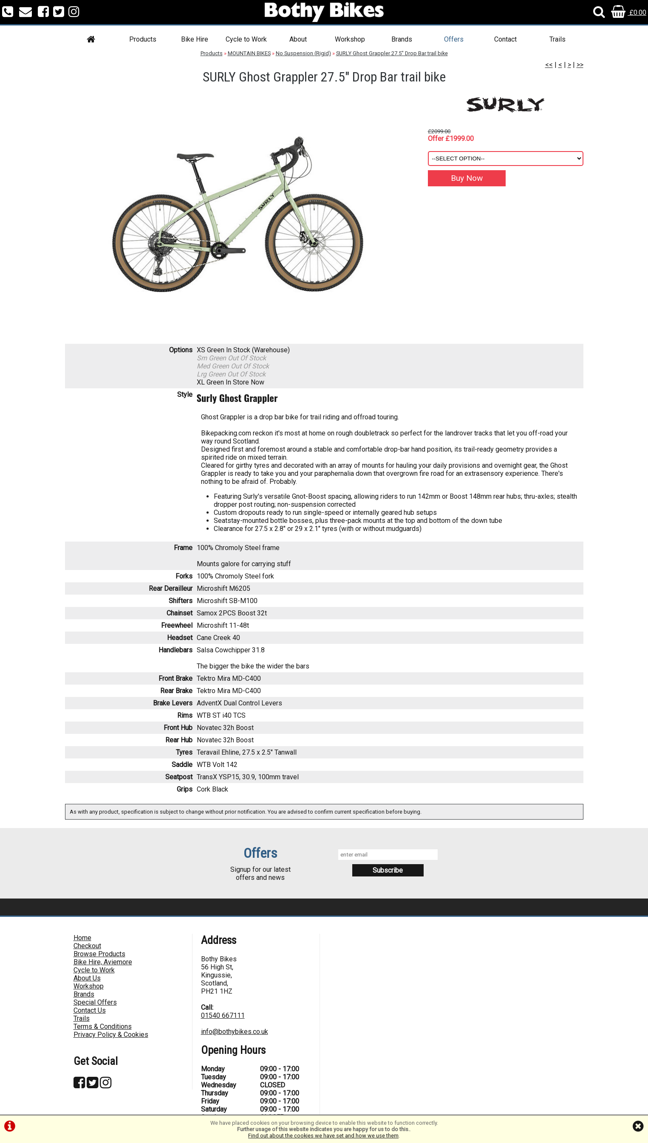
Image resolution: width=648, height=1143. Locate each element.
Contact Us (90, 1010)
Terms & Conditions (103, 1026)
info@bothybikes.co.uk (234, 1032)
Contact (505, 39)
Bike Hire (194, 39)
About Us (87, 978)
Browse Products (99, 954)
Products (142, 39)
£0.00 (628, 12)
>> (580, 65)
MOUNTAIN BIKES (249, 53)
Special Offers (95, 1002)
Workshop (350, 39)
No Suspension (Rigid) (303, 53)
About (298, 39)
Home (82, 938)
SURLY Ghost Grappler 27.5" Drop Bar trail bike (392, 53)
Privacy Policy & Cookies (111, 1035)
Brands (401, 39)
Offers (454, 39)
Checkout (87, 946)
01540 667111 (223, 1015)
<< (549, 65)
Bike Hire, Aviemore (103, 962)
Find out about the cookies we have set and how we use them (323, 1135)
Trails (557, 39)
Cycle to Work (246, 39)
